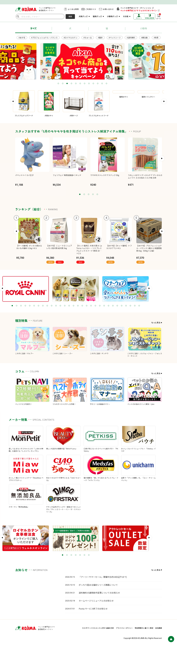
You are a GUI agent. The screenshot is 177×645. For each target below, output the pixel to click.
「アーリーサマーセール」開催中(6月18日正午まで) (103, 576)
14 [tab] (82, 305)
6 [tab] (86, 83)
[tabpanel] (88, 61)
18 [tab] (99, 305)
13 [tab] (77, 305)
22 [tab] (117, 305)
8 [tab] (95, 83)
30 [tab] (152, 305)
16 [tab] (90, 305)
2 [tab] (68, 83)
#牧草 (156, 37)
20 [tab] (108, 305)
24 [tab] (125, 305)
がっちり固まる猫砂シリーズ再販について (98, 584)
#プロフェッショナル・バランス (44, 37)
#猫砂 (100, 37)
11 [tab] (108, 83)
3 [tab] (73, 83)
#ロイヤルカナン (70, 37)
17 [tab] (95, 305)
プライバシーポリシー (124, 628)
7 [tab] (90, 83)
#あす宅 (22, 37)
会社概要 (158, 628)
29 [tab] (147, 305)
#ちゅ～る (88, 37)
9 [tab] (99, 83)
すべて (33, 28)
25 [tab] (130, 305)
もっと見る (155, 322)
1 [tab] (64, 83)
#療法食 (144, 37)
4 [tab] (77, 83)
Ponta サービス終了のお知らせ (93, 608)
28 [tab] (143, 305)
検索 (70, 16)
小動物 (143, 28)
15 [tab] (86, 305)
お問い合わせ (108, 9)
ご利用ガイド (90, 9)
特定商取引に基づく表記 (144, 628)
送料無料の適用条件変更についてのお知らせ (99, 592)
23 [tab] (121, 305)
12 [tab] (112, 83)
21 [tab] (112, 305)
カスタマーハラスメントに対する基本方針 (98, 628)
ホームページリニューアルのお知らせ (96, 600)
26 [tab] (134, 305)
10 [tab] (103, 83)
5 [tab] (82, 83)
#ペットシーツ (115, 37)
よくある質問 (73, 9)
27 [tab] (138, 305)
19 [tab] (103, 305)
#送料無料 (131, 37)
